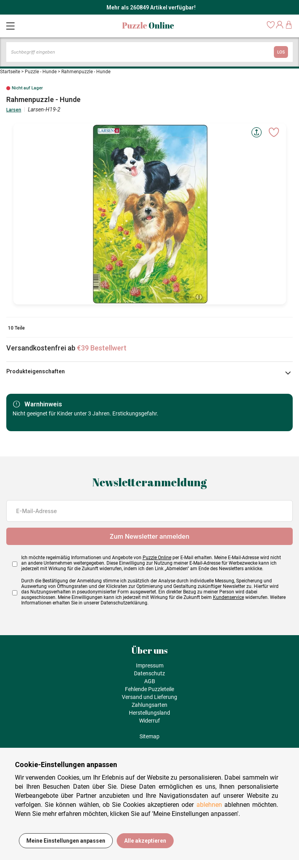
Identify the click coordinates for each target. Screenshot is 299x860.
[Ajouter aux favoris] (274, 132)
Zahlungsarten (149, 705)
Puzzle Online (157, 557)
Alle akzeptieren (145, 841)
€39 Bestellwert (102, 348)
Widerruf (149, 720)
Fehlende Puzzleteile (149, 689)
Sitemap (149, 736)
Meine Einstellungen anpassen (65, 841)
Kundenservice (228, 597)
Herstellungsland (149, 713)
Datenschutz (149, 673)
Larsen (13, 110)
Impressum (149, 665)
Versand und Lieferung (149, 697)
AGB (149, 681)
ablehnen (209, 804)
